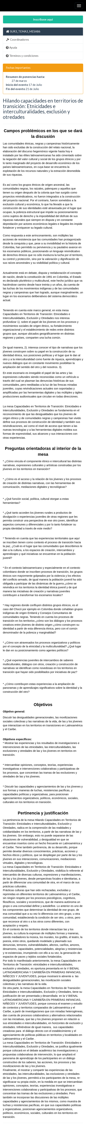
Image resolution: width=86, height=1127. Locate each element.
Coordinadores (17, 39)
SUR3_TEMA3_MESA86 (23, 31)
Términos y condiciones (22, 55)
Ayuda (11, 47)
